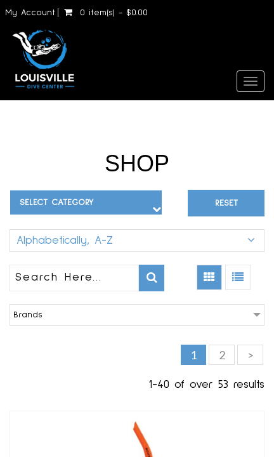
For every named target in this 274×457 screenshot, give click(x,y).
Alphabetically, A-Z (64, 240)
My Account (30, 12)
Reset (226, 203)
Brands (27, 314)
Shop (137, 163)
